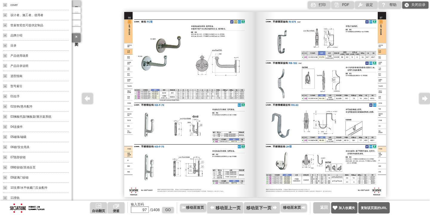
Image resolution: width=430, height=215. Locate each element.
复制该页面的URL (374, 208)
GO (168, 210)
